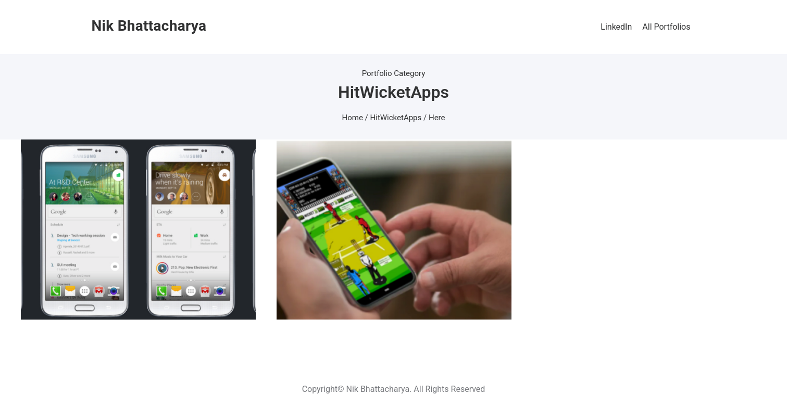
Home (352, 117)
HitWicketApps (396, 117)
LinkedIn (616, 27)
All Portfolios (666, 27)
